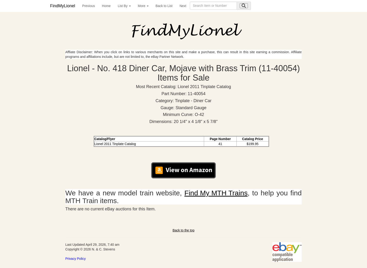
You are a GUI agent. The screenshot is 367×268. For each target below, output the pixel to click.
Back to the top (183, 230)
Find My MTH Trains (216, 193)
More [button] (143, 6)
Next (183, 6)
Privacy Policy (75, 259)
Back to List (164, 6)
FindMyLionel (62, 6)
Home (106, 6)
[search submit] (244, 5)
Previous (88, 6)
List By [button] (124, 6)
